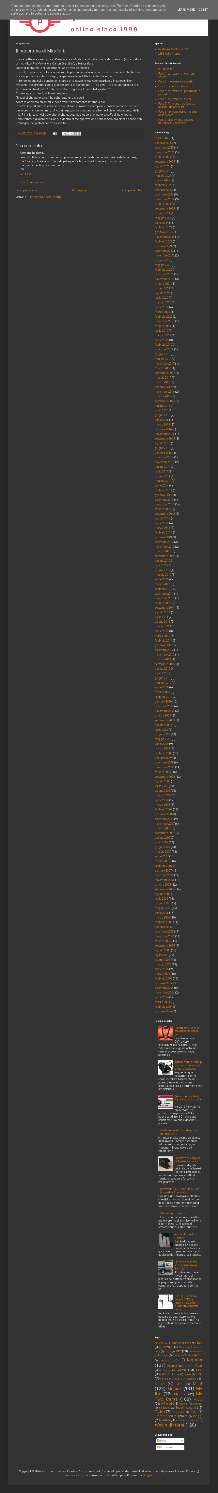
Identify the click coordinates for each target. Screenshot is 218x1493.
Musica (174, 1388)
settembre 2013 (165, 513)
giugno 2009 (162, 734)
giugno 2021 (162, 288)
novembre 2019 (165, 321)
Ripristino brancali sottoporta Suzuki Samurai (186, 1265)
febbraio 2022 (163, 269)
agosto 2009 (162, 725)
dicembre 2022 (164, 250)
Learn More (186, 9)
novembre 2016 (165, 391)
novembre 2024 (165, 199)
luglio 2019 (161, 330)
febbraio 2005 (163, 978)
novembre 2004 (165, 992)
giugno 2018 (162, 354)
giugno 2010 (162, 678)
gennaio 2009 (163, 757)
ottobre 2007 (163, 828)
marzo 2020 (162, 311)
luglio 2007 (161, 842)
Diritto (168, 1351)
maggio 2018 (163, 358)
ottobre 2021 (163, 283)
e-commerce (195, 1351)
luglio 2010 (161, 673)
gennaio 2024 (163, 232)
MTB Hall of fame (169, 53)
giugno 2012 (162, 570)
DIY (178, 1351)
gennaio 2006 (163, 926)
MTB (197, 1383)
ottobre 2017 (163, 368)
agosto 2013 (162, 518)
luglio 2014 (161, 471)
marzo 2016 (162, 424)
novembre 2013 (165, 504)
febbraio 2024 (163, 227)
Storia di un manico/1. (174, 1213)
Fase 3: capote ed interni (173, 86)
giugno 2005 (162, 959)
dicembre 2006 (164, 875)
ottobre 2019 (163, 325)
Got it (203, 9)
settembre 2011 (165, 607)
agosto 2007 (162, 837)
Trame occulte (166, 1416)
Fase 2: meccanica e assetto (176, 81)
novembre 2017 (165, 363)
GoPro (181, 1370)
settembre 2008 (165, 776)
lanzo (187, 1374)
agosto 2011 (162, 612)
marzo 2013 (162, 527)
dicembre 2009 (164, 706)
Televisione (178, 1412)
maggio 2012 (163, 574)
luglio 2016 (161, 410)
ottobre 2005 (163, 941)
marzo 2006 (162, 917)
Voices (182, 1420)
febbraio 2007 (163, 865)
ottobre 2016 (163, 396)
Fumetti (187, 1366)
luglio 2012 (161, 565)
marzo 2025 (162, 180)
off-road (166, 1403)
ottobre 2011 (163, 602)
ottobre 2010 (163, 659)
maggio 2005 (163, 964)
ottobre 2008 (163, 772)
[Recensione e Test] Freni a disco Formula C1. (188, 1100)
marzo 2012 (162, 584)
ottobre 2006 (163, 884)
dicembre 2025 (164, 147)
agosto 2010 (162, 668)
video (166, 1420)
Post (161, 1440)
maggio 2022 (163, 265)
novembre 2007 (165, 823)
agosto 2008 (162, 781)
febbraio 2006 (163, 922)
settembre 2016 (165, 401)
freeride (172, 1365)
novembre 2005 (165, 936)
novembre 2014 (165, 462)
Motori (160, 1384)
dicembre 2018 (164, 349)
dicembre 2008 (164, 762)
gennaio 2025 (163, 189)
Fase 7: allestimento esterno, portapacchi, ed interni (176, 121)
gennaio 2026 (163, 142)
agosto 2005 (162, 950)
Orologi (183, 1403)
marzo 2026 (162, 138)
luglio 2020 (161, 297)
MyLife (198, 1399)
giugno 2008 (162, 790)
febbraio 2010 (163, 696)
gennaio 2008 (163, 814)
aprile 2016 (162, 419)
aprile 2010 (162, 687)
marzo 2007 (162, 861)
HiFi (164, 1374)
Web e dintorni (169, 1425)
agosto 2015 (162, 443)
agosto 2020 (162, 293)
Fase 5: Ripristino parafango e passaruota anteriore (176, 105)
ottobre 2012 (163, 551)
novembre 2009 (165, 710)
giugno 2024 (162, 213)
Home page (79, 190)
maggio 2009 (163, 739)
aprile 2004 (162, 997)
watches (194, 1420)
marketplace (175, 1379)
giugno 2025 (162, 171)
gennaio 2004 (163, 1011)
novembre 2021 (165, 279)
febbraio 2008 (163, 809)
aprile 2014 (162, 485)
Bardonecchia (181, 1342)
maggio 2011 (163, 626)
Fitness (166, 1360)
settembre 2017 (165, 372)
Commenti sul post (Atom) (44, 196)
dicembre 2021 (164, 274)
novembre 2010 (165, 654)
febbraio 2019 (163, 344)
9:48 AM (26, 174)
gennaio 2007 (163, 870)
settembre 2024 (165, 208)
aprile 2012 (162, 579)
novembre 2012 (165, 546)
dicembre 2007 (164, 818)
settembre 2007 (165, 832)
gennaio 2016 (163, 429)
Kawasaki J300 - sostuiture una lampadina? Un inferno (179, 1190)
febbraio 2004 (163, 1006)
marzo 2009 (162, 748)
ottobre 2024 (163, 203)
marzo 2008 (162, 804)
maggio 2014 (163, 480)
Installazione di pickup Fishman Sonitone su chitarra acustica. (188, 1065)
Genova (166, 1370)
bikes (198, 1343)
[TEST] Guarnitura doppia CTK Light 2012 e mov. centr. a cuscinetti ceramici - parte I (187, 1303)
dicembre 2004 (164, 987)
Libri (199, 1374)
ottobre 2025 (163, 156)
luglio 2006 (161, 898)
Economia (178, 1355)
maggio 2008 (163, 795)
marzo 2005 (162, 973)
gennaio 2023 (163, 246)
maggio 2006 (163, 908)
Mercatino (192, 1378)
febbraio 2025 (163, 185)
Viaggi (197, 1416)
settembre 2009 (165, 720)
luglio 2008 (161, 786)
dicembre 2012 (164, 542)
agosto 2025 (162, 166)
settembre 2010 (165, 664)
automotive (161, 1342)
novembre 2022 (165, 255)
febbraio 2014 (163, 490)
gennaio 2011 (163, 645)
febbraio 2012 (163, 588)
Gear (198, 1366)
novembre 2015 (165, 433)
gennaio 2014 (163, 495)
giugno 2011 (162, 621)
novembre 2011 (165, 598)
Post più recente (27, 190)
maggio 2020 (163, 302)
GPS (199, 1370)
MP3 (179, 1383)
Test (193, 1411)
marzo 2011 (162, 635)
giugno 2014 (162, 476)
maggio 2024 (163, 218)
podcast (197, 1403)
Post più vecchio (132, 190)
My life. (180, 1394)
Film (199, 1355)
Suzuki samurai (186, 1407)
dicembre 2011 (164, 593)
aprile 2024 (162, 222)
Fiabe (190, 1355)
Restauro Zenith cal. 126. (173, 49)
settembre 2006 (165, 889)
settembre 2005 (165, 945)
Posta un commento (33, 182)
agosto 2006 (162, 894)
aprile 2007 (162, 856)
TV (186, 1416)
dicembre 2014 (164, 457)
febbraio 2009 (163, 753)
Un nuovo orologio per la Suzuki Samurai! (188, 1159)
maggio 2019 (163, 335)
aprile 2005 (162, 969)
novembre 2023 (165, 236)
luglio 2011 (161, 617)
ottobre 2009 (163, 715)
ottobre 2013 (163, 509)
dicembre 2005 (164, 931)
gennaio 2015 (163, 452)
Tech (158, 1411)
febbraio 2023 (163, 241)
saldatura (164, 1407)
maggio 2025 (163, 175)
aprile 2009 (162, 743)
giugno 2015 (162, 448)
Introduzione (166, 68)
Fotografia (191, 1359)
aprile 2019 (162, 340)
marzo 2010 (162, 692)
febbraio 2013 (163, 532)
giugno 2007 (162, 847)
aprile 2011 (162, 631)
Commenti (165, 1447)
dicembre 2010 (164, 649)
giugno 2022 (162, 260)
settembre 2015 (165, 438)
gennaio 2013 (163, 537)
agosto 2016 (162, 405)
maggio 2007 (163, 851)
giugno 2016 (162, 415)
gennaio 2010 (163, 701)
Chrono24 (184, 1347)
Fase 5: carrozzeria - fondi (174, 99)
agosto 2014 (162, 466)
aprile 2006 (162, 912)
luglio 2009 (161, 729)
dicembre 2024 (164, 194)
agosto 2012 (162, 560)
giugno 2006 (162, 903)
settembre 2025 (165, 161)
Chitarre (167, 1347)
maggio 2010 (163, 682)
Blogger (147, 1475)
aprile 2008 (162, 800)
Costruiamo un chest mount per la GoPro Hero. (187, 1031)
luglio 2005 (161, 955)
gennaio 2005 (163, 983)
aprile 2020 (162, 307)
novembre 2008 (165, 767)
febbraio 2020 (163, 316)
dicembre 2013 (164, 499)
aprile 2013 (162, 523)
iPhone (175, 1374)
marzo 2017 (162, 382)
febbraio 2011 (163, 640)
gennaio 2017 (163, 386)
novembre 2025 (165, 152)
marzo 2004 (162, 1002)
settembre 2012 (165, 556)
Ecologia (163, 1355)
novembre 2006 (165, 879)
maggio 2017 (163, 377)
